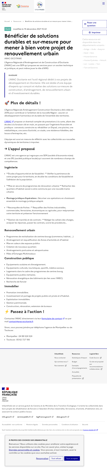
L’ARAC (7, 121)
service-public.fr (24, 417)
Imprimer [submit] (96, 32)
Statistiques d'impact (79, 358)
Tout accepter (72, 458)
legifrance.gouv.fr (43, 417)
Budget (74, 362)
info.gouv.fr (7, 417)
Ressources (17, 21)
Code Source (95, 358)
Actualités (75, 372)
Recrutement (60, 366)
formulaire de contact (52, 318)
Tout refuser (56, 458)
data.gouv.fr (62, 417)
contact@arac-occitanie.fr (21, 321)
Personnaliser (42, 458)
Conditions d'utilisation (70, 424)
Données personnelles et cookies (24, 449)
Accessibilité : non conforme (12, 424)
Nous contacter (60, 358)
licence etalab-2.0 (89, 430)
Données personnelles (50, 424)
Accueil (7, 21)
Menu (103, 3)
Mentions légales (32, 424)
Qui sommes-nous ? (61, 362)
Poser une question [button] (91, 24)
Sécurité (85, 424)
